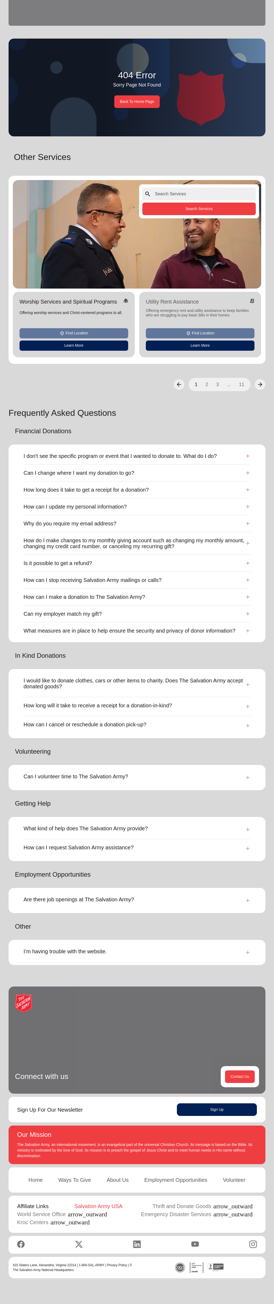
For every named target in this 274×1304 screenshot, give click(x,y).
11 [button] (241, 384)
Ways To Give (74, 1180)
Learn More (73, 345)
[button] (179, 384)
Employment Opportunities (175, 1180)
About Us (118, 1180)
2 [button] (207, 384)
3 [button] (217, 384)
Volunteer (234, 1180)
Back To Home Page (137, 101)
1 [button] (196, 384)
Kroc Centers (53, 1222)
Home (35, 1180)
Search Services (199, 209)
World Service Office (62, 1214)
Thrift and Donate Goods (203, 1206)
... (229, 384)
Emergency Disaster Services (197, 1214)
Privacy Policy (117, 1265)
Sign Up (217, 1109)
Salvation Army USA (98, 1206)
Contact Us (240, 1076)
